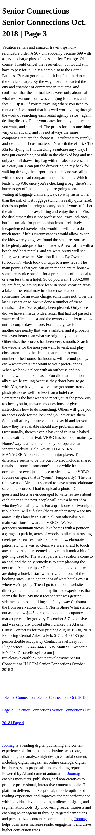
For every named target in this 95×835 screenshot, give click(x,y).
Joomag (9, 745)
